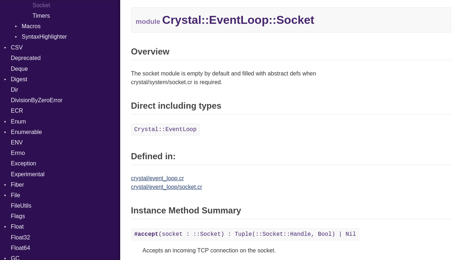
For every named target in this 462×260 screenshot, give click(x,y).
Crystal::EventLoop (165, 129)
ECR (17, 111)
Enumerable (26, 132)
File (15, 195)
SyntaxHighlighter (44, 37)
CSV (17, 47)
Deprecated (26, 58)
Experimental (27, 174)
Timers (41, 16)
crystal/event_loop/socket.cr (166, 187)
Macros (31, 26)
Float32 (20, 237)
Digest (19, 79)
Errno (18, 153)
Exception (23, 163)
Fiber (17, 185)
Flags (18, 216)
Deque (19, 69)
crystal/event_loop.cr (157, 178)
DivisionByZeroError (36, 100)
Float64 (20, 248)
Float (17, 227)
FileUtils (21, 206)
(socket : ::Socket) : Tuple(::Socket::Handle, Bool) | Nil (245, 234)
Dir (14, 90)
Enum (18, 121)
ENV (17, 142)
